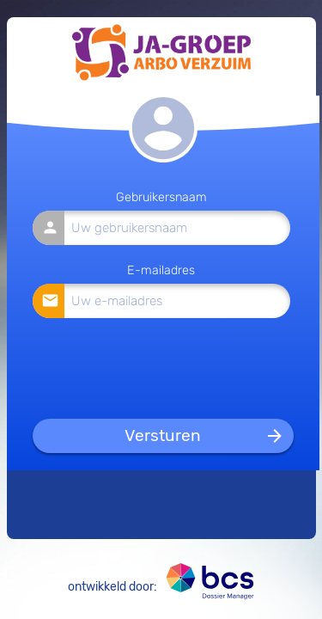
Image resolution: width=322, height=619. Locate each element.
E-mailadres (161, 270)
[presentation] (162, 367)
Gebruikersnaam (161, 197)
